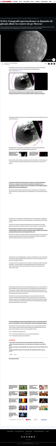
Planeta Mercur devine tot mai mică (19, 331)
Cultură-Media (44, 1)
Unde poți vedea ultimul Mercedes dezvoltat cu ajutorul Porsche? (13, 414)
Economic (15, 1)
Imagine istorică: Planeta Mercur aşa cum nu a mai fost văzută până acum (26, 333)
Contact (47, 431)
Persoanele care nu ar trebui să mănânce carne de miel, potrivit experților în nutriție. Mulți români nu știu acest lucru (34, 393)
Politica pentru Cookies (19, 431)
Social (32, 1)
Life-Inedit (37, 1)
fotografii (10, 354)
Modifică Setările (28, 433)
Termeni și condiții (28, 431)
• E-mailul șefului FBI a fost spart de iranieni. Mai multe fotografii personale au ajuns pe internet (27, 350)
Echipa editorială (10, 431)
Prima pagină (2, 18)
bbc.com (20, 70)
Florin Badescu (6, 64)
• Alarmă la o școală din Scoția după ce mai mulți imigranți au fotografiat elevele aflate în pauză (27, 345)
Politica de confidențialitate (39, 431)
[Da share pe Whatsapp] (54, 64)
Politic (20, 1)
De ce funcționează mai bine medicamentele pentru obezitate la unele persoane (33, 387)
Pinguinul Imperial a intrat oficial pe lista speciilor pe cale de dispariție (13, 387)
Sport (50, 1)
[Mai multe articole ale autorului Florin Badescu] (2, 64)
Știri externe (26, 1)
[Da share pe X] (51, 64)
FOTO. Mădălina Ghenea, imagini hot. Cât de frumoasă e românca (33, 400)
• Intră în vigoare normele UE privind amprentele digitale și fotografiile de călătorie (26, 342)
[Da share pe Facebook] (49, 64)
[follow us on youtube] (28, 419)
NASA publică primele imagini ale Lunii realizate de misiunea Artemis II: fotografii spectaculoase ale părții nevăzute (13, 154)
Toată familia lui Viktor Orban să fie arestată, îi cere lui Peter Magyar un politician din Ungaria (13, 407)
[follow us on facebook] (44, 419)
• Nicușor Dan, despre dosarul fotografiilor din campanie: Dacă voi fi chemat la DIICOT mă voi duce (28, 347)
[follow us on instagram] (36, 419)
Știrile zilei (9, 1)
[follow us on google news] (13, 419)
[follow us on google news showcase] (20, 419)
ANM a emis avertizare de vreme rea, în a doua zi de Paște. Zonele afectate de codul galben (13, 400)
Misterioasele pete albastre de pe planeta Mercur (21, 335)
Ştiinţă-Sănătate (8, 18)
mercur (15, 354)
